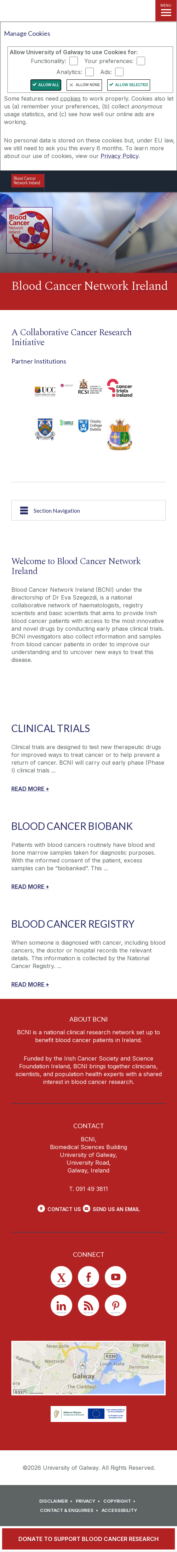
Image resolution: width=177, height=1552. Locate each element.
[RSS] (88, 1305)
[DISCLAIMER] (56, 1501)
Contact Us (64, 1209)
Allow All (48, 85)
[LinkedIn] (61, 1305)
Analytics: (69, 71)
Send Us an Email (116, 1209)
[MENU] (166, 10)
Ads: (106, 71)
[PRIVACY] (89, 1501)
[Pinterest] (115, 1305)
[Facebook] (88, 1276)
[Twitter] (61, 1276)
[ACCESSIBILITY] (119, 1510)
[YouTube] (115, 1276)
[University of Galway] (82, 183)
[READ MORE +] (30, 788)
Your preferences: (108, 60)
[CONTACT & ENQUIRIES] (70, 1510)
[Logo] (27, 180)
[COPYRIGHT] (120, 1501)
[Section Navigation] (88, 510)
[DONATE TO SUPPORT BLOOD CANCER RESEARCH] (88, 1539)
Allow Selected (131, 85)
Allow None (88, 85)
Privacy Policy (119, 155)
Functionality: (48, 60)
